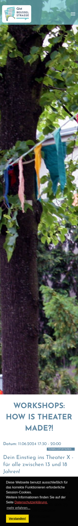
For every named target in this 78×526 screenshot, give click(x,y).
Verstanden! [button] (17, 518)
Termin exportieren (59, 449)
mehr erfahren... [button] (18, 508)
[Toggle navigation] (73, 13)
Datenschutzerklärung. (31, 502)
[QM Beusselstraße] (16, 14)
